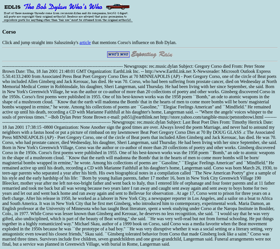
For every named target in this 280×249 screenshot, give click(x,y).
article (85, 42)
